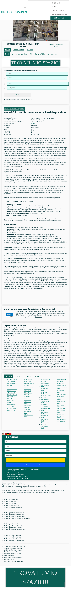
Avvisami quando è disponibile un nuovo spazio (20, 70)
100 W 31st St (10, 401)
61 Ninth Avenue (28, 415)
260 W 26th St (28, 407)
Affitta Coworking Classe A (12, 535)
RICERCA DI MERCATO (60, 14)
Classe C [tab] (28, 376)
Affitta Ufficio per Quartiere (13, 507)
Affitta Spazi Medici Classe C (13, 528)
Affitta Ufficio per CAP (11, 500)
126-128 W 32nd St (12, 395)
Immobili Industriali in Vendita (13, 557)
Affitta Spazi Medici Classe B (13, 526)
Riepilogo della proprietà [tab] (14, 109)
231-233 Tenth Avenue (61, 416)
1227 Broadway (61, 394)
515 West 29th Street (61, 405)
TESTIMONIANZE (58, 10)
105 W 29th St (11, 410)
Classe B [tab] (18, 376)
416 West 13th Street (44, 392)
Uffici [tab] (7, 54)
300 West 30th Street (45, 427)
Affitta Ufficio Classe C (11, 505)
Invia (35, 460)
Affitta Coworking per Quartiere (14, 541)
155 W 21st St (44, 407)
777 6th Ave (10, 406)
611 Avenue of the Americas (45, 423)
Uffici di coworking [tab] (19, 54)
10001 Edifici (59, 44)
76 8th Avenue (61, 414)
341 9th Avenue (11, 391)
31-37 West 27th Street (45, 385)
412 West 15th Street (44, 389)
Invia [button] (17, 95)
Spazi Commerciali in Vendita (13, 561)
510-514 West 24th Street (62, 387)
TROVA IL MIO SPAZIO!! (35, 577)
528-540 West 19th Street (28, 393)
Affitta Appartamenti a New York (14, 546)
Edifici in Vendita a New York (13, 548)
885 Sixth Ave (11, 399)
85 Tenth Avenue (12, 389)
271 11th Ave (10, 402)
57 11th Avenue (28, 379)
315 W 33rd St (27, 389)
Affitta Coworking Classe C (12, 539)
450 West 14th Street (44, 416)
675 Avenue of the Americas (29, 384)
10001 (33, 124)
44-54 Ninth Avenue (60, 398)
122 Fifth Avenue (11, 408)
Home (6, 498)
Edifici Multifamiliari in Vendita (13, 550)
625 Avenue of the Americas (46, 396)
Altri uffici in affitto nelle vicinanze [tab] (43, 54)
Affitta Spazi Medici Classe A (13, 524)
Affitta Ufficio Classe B (11, 503)
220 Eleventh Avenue (27, 397)
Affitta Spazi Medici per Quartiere (15, 529)
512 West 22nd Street (28, 412)
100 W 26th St (27, 400)
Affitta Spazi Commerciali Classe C (15, 516)
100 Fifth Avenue (11, 404)
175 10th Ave (44, 404)
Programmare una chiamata (35, 465)
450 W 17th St (11, 393)
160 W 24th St (27, 391)
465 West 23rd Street (11, 386)
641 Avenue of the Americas (45, 380)
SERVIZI (55, 7)
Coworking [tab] (39, 376)
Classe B (51, 44)
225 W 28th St (28, 409)
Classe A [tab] (8, 376)
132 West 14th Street (60, 391)
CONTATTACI (59, 18)
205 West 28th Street (45, 420)
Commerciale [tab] (18, 50)
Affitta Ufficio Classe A (11, 502)
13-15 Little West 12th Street (61, 380)
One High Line (61, 408)
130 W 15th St (27, 405)
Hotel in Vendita (9, 556)
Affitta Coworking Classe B (12, 537)
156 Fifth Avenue (28, 387)
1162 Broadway (61, 419)
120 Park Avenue (28, 417)
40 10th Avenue (45, 383)
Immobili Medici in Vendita (12, 554)
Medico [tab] (30, 50)
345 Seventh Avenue (27, 402)
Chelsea (56, 46)
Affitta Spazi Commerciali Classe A (15, 513)
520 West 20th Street (45, 413)
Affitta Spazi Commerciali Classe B (15, 515)
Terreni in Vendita (9, 559)
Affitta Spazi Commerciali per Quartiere (17, 518)
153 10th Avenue (61, 385)
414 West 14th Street (61, 402)
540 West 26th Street (45, 402)
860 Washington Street (45, 409)
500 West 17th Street (61, 411)
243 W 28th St (11, 397)
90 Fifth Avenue (45, 399)
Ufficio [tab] (7, 50)
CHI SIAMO (56, 3)
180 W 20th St (27, 381)
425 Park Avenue (11, 383)
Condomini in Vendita (11, 552)
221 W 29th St (60, 396)
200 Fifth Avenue (11, 381)
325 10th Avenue (61, 421)
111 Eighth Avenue (12, 379)
